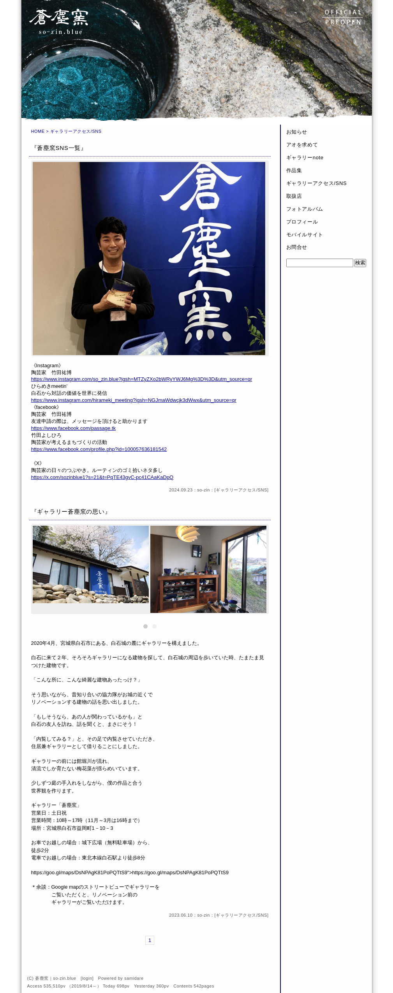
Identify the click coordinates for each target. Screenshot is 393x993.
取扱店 (294, 196)
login (87, 978)
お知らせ (297, 132)
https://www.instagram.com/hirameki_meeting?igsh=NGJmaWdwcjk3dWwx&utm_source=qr (133, 400)
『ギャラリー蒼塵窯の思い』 (71, 511)
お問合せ (297, 247)
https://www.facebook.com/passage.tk (73, 428)
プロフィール (302, 222)
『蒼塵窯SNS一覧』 (59, 147)
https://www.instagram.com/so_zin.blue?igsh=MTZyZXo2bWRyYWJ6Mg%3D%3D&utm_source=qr (141, 379)
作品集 (294, 170)
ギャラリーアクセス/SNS (241, 490)
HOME (38, 131)
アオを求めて (302, 145)
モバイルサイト (305, 235)
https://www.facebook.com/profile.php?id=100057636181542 (99, 449)
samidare (134, 978)
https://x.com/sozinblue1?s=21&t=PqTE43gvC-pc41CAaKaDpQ (102, 477)
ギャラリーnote (305, 157)
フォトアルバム (305, 209)
